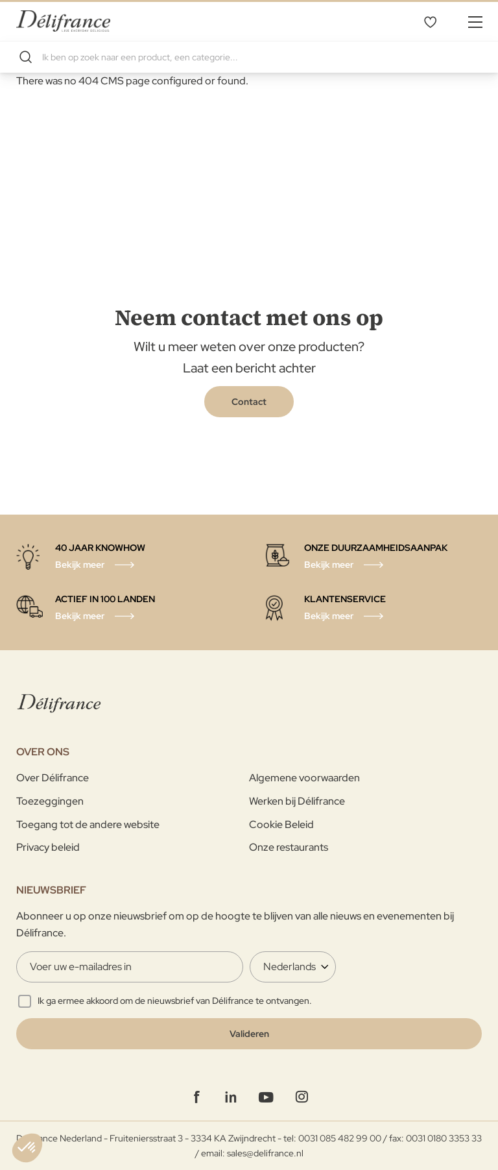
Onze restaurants (288, 847)
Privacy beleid (48, 847)
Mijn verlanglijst (430, 21)
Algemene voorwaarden (304, 778)
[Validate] (249, 1033)
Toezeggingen (50, 801)
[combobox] (249, 57)
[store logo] (63, 21)
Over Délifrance (52, 778)
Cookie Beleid (281, 824)
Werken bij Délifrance (297, 801)
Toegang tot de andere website (88, 824)
